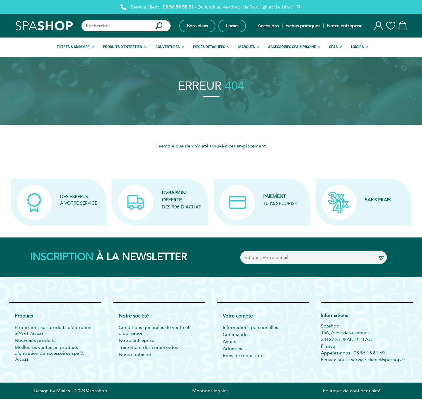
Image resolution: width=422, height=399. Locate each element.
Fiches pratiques (302, 26)
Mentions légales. (211, 391)
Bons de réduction (242, 356)
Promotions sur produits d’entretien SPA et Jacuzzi (53, 330)
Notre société (134, 316)
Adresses (232, 349)
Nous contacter (135, 354)
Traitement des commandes (148, 347)
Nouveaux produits (35, 340)
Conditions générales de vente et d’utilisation (154, 330)
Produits (24, 316)
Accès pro (268, 26)
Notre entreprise (345, 26)
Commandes (236, 334)
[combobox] (115, 25)
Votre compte (238, 316)
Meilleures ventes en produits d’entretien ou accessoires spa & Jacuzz (49, 353)
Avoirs (229, 341)
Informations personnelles (250, 327)
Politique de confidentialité (352, 391)
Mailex (63, 391)
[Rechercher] (160, 25)
